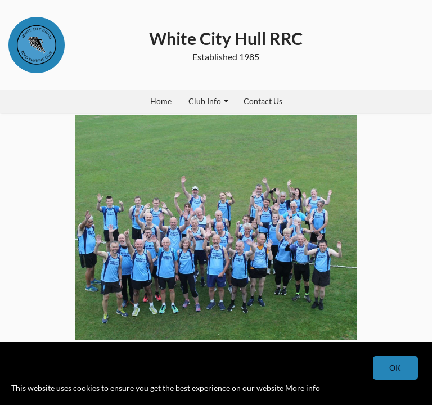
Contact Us (263, 101)
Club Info (208, 101)
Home (161, 101)
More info (302, 388)
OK (395, 367)
